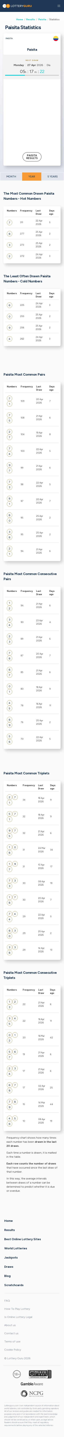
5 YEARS (52, 176)
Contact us (11, 1333)
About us (10, 1325)
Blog (7, 1276)
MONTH (11, 176)
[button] (58, 6)
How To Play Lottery (17, 1308)
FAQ (7, 1300)
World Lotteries (15, 1248)
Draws (8, 1267)
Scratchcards (14, 1285)
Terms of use (12, 1341)
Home (19, 19)
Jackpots (11, 1257)
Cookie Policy (12, 1349)
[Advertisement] (32, 114)
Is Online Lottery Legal (18, 1317)
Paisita (42, 19)
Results (30, 19)
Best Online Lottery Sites (22, 1239)
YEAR (32, 176)
